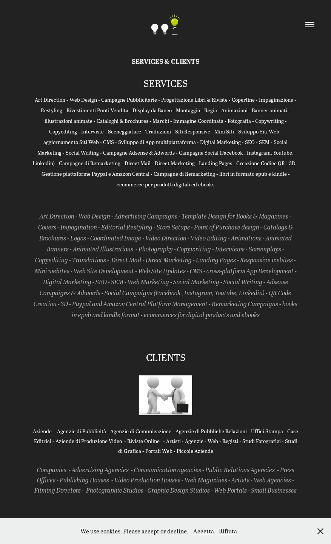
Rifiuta (228, 531)
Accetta (203, 531)
